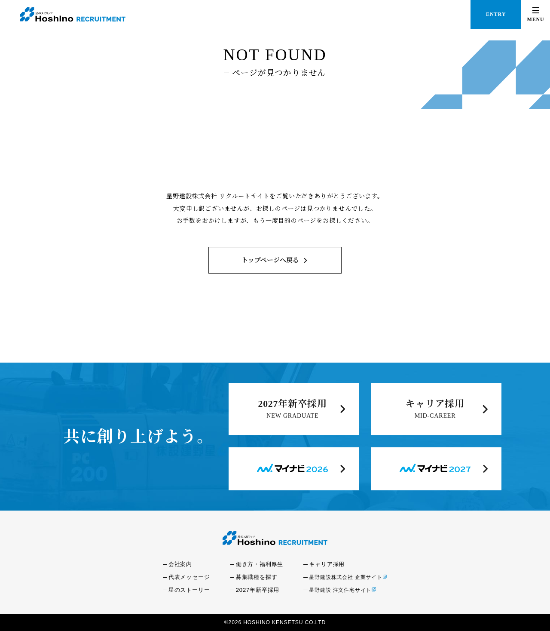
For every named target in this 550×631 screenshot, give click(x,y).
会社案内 (180, 564)
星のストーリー (189, 590)
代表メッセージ (189, 577)
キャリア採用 (435, 404)
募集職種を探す (257, 577)
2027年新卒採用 (292, 404)
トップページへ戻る (270, 260)
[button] (535, 14)
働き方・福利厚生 (259, 564)
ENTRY (496, 14)
